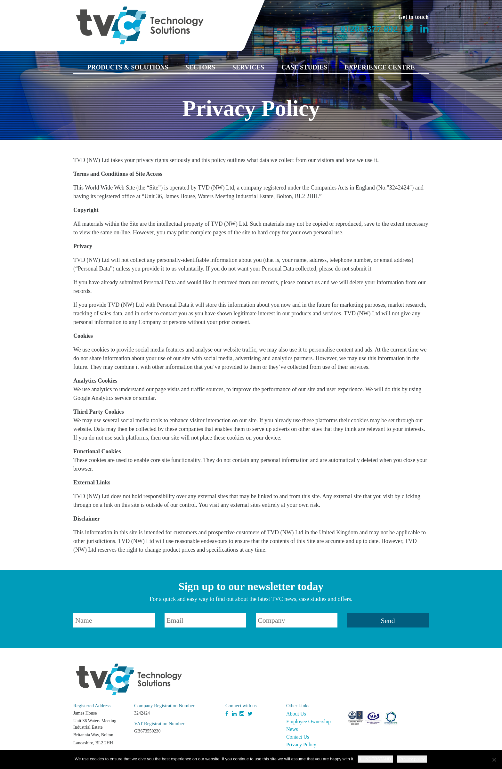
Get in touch (413, 17)
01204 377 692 (369, 28)
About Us (296, 713)
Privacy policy (412, 759)
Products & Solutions (127, 67)
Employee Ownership (308, 721)
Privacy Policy (301, 744)
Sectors (200, 67)
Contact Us (297, 737)
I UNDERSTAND (375, 759)
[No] (494, 760)
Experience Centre (379, 67)
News (292, 729)
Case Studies (304, 67)
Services (248, 67)
